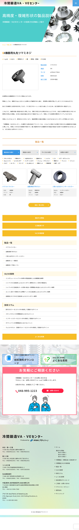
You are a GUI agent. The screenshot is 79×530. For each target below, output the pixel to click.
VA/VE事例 (59, 483)
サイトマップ (60, 506)
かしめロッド (60, 164)
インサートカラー (48, 161)
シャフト (53, 158)
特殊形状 (17, 166)
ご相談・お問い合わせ (62, 496)
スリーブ (50, 164)
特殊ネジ (6, 164)
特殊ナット (7, 166)
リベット (24, 164)
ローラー (41, 164)
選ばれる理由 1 (62, 465)
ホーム (4, 44)
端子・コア (26, 166)
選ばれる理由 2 (62, 467)
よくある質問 (60, 489)
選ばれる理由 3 (62, 469)
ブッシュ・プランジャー (64, 161)
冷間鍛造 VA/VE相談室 (63, 476)
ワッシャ (15, 164)
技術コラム (59, 486)
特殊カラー (20, 158)
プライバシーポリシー (62, 500)
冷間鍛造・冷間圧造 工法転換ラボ (66, 473)
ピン (61, 158)
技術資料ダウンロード (62, 493)
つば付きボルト (32, 158)
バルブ (33, 164)
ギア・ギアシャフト (10, 161)
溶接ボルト (43, 158)
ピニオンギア (35, 161)
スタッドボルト (8, 158)
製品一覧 (10, 44)
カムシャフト (24, 161)
